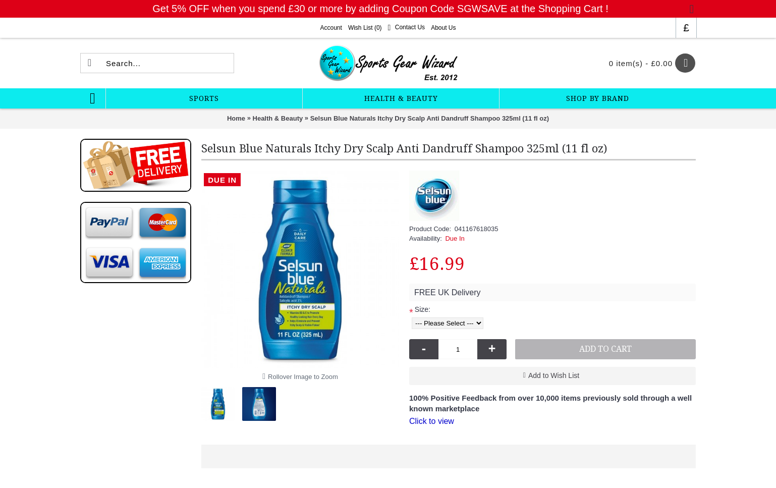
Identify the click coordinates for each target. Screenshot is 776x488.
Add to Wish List (553, 375)
